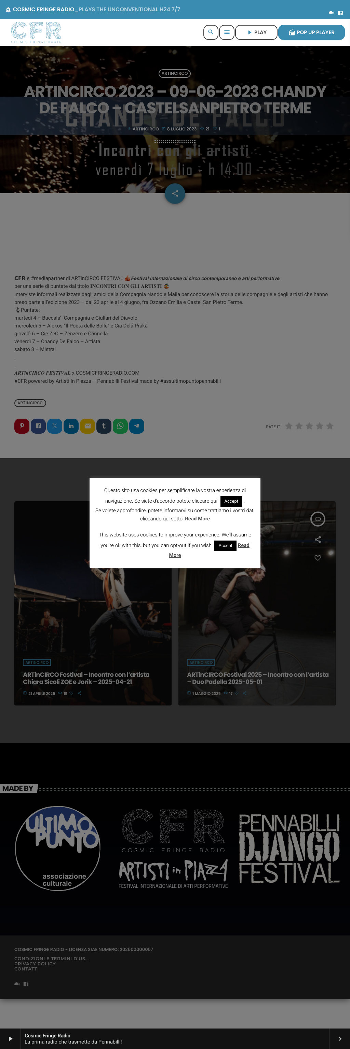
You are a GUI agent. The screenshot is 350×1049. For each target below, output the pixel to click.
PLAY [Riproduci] (256, 32)
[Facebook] (340, 13)
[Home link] (36, 32)
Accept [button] (232, 501)
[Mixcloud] (331, 13)
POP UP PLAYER (311, 32)
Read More (197, 519)
